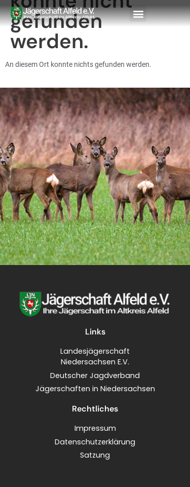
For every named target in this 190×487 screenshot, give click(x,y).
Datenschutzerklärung (95, 442)
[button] (138, 13)
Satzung (95, 455)
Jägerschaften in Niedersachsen (95, 389)
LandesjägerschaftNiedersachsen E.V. (95, 356)
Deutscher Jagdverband (95, 375)
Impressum (95, 428)
